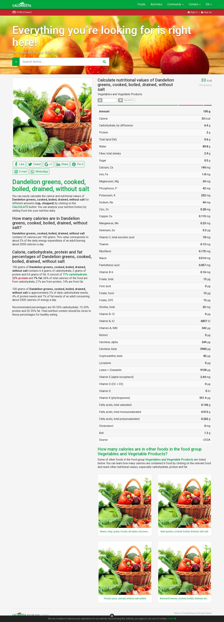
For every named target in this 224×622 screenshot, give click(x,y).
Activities (156, 4)
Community (175, 4)
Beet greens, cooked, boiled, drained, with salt (184, 531)
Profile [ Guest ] (21, 12)
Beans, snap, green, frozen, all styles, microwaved (125, 531)
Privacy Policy (196, 613)
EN (209, 4)
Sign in (193, 12)
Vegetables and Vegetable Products (120, 94)
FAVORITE (126, 100)
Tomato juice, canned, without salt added (125, 598)
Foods (141, 4)
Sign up (206, 12)
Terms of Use (181, 613)
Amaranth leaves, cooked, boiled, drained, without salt (188, 598)
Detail (172, 618)
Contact (195, 4)
